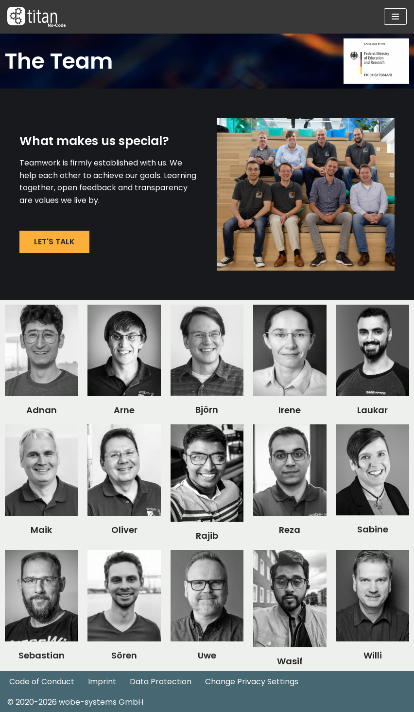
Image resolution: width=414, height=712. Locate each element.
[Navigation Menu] (395, 16)
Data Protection (160, 681)
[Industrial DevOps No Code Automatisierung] (36, 17)
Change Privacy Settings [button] (251, 681)
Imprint (102, 681)
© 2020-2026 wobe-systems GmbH (75, 702)
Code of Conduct (41, 681)
